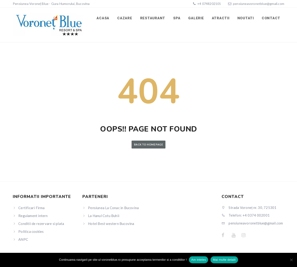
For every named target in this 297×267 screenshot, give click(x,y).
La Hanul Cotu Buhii (103, 216)
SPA (176, 18)
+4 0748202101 (209, 4)
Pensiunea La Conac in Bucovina (113, 208)
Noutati (245, 18)
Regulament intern (33, 216)
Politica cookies (31, 231)
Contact (271, 18)
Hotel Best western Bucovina (111, 223)
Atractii (220, 18)
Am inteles (198, 259)
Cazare (124, 18)
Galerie (196, 18)
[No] (291, 259)
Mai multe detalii (224, 259)
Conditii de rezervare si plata (41, 223)
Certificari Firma (31, 208)
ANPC (23, 239)
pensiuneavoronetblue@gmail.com (258, 4)
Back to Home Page (148, 144)
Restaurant (152, 18)
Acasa (103, 18)
